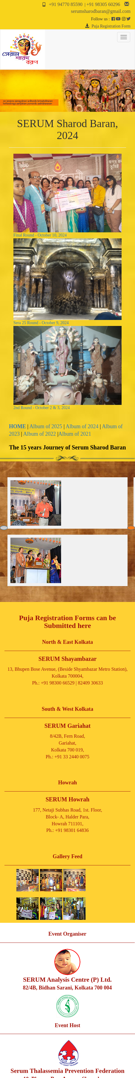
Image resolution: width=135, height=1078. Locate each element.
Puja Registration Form (111, 26)
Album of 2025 (46, 426)
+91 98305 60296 (103, 4)
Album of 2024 (82, 426)
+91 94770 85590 (66, 4)
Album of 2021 (74, 434)
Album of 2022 (39, 434)
